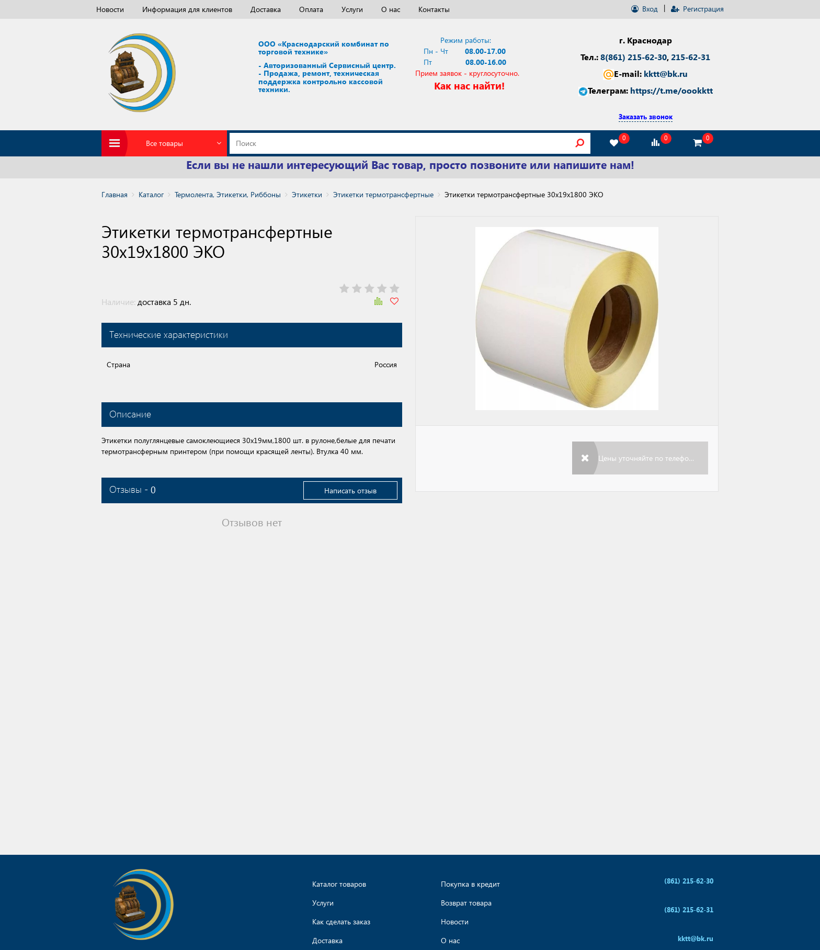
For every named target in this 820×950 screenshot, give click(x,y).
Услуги (352, 9)
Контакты (434, 9)
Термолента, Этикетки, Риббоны (228, 194)
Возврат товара (466, 903)
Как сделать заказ (341, 921)
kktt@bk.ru (666, 73)
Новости (110, 9)
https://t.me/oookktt (671, 90)
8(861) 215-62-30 (633, 56)
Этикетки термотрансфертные (383, 194)
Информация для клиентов (187, 9)
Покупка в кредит (470, 884)
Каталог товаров (339, 884)
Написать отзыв (350, 490)
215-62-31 (690, 56)
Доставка (265, 9)
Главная (114, 194)
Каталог (151, 194)
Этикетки (307, 194)
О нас (390, 9)
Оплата (311, 9)
